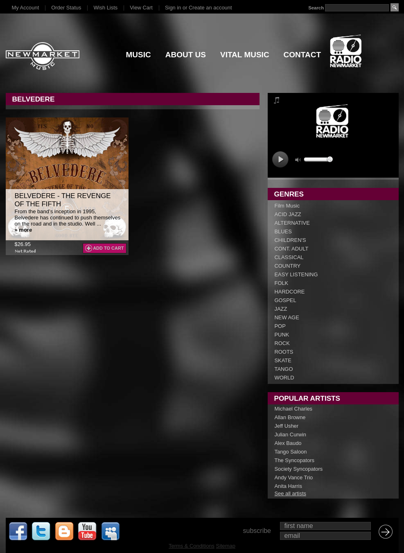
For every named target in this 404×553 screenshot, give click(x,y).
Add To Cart (108, 248)
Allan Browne (290, 417)
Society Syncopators (299, 469)
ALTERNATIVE (292, 223)
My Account (25, 8)
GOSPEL (285, 300)
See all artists (290, 493)
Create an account (210, 8)
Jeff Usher (287, 426)
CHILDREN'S (290, 240)
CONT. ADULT (292, 249)
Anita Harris (288, 486)
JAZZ (281, 309)
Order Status (66, 8)
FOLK (282, 283)
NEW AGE (287, 317)
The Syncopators (295, 460)
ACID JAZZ (288, 214)
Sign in (173, 8)
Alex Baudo (288, 443)
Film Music (287, 206)
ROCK (282, 343)
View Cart (141, 8)
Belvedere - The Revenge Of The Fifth (63, 200)
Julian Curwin (290, 434)
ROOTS (284, 352)
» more (23, 230)
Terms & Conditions (191, 546)
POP (280, 326)
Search (316, 7)
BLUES (283, 231)
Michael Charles (294, 409)
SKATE (283, 360)
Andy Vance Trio (294, 477)
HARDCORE (290, 292)
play (280, 159)
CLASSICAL (289, 257)
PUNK (282, 335)
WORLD (284, 378)
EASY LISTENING (296, 274)
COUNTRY (288, 266)
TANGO (284, 369)
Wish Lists (105, 8)
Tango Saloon (291, 452)
